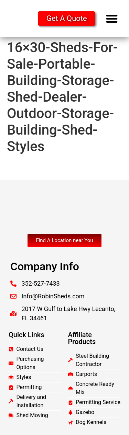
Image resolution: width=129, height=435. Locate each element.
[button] (112, 18)
